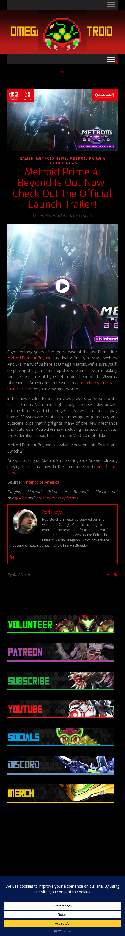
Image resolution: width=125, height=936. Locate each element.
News (72, 163)
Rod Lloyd (21, 574)
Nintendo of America (41, 482)
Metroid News (51, 158)
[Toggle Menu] (111, 4)
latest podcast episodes (56, 498)
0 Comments (81, 215)
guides (20, 498)
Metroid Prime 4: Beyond (29, 358)
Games (26, 158)
